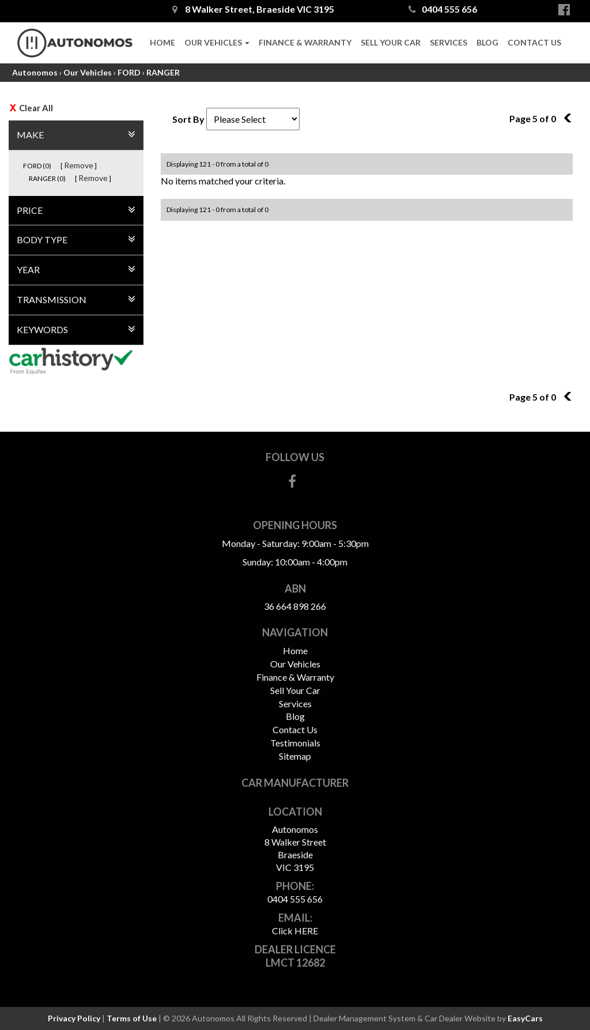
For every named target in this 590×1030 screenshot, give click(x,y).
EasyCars (525, 1018)
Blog (487, 42)
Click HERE (295, 930)
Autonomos (35, 72)
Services (448, 42)
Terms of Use (132, 1018)
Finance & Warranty (305, 42)
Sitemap (295, 755)
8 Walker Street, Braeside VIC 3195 (253, 8)
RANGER (163, 72)
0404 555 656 (443, 8)
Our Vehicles (216, 42)
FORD (129, 72)
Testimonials (295, 742)
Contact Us (534, 42)
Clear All (36, 108)
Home (162, 42)
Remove (78, 165)
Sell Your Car (391, 42)
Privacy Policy (75, 1018)
